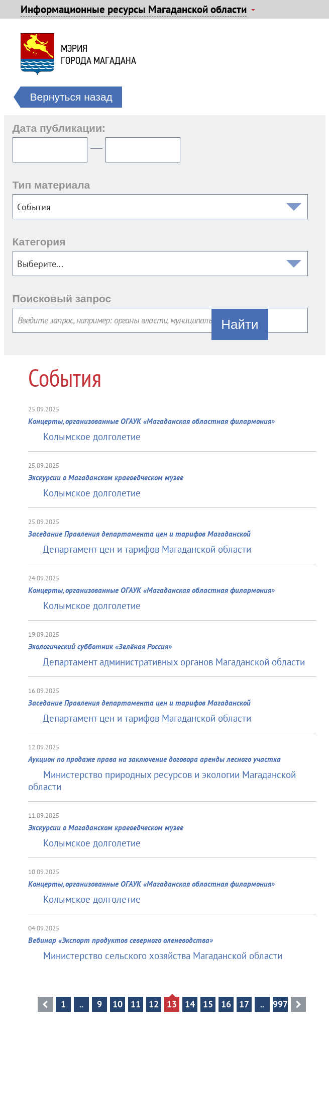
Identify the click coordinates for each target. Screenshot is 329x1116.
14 (190, 1004)
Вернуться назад (71, 97)
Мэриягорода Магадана (98, 54)
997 (280, 1004)
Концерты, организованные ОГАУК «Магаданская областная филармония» (151, 421)
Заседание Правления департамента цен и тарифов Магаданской (139, 534)
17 (244, 1004)
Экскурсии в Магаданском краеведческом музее (105, 477)
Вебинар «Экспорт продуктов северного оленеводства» (120, 940)
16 (226, 1004)
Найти (239, 324)
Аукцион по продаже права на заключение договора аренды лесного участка (154, 759)
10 (118, 1004)
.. (81, 1004)
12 (154, 1004)
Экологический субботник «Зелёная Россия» (100, 646)
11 (136, 1004)
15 (208, 1004)
